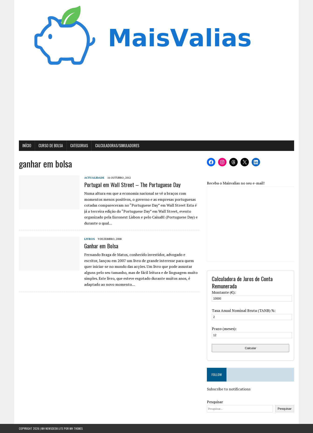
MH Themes (76, 428)
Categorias (79, 145)
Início (26, 145)
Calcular (250, 348)
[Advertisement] (156, 105)
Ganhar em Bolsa (101, 246)
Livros (89, 239)
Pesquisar (215, 401)
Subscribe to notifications (228, 389)
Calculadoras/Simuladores (117, 145)
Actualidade (94, 177)
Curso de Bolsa (50, 145)
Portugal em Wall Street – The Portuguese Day (132, 184)
